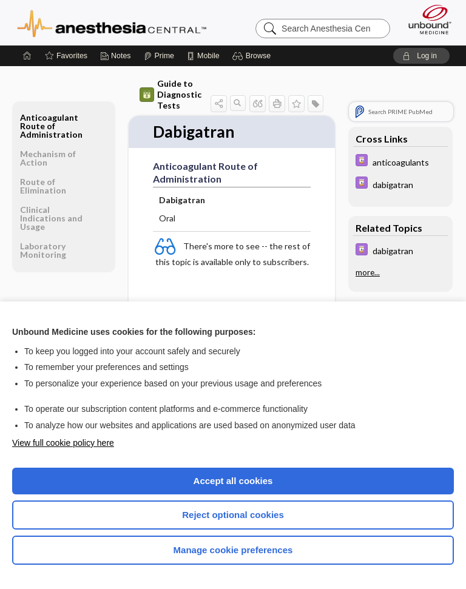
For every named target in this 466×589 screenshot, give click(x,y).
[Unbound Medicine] (426, 19)
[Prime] (159, 55)
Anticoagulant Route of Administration (51, 126)
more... (368, 272)
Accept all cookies (233, 481)
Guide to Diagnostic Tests (170, 94)
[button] (253, 55)
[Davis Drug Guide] (400, 161)
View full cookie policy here (63, 443)
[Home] (27, 55)
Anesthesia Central (112, 22)
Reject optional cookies (233, 515)
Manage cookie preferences (233, 550)
